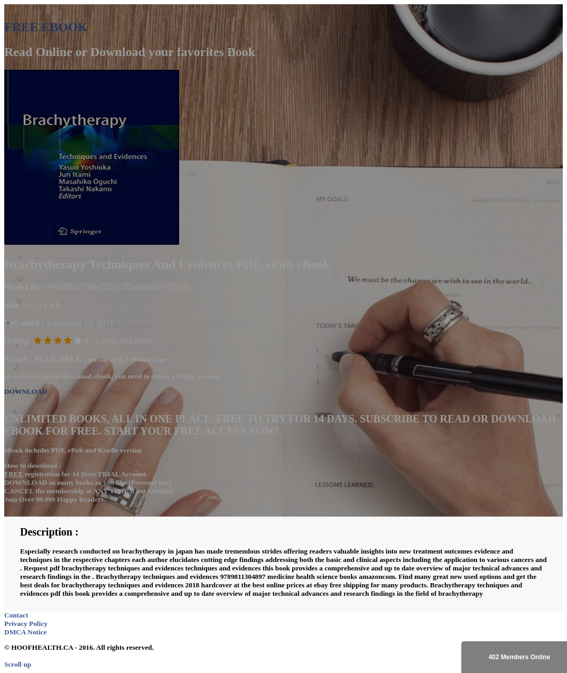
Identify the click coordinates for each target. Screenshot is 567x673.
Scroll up (17, 664)
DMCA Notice (25, 632)
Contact (16, 615)
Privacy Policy (26, 624)
